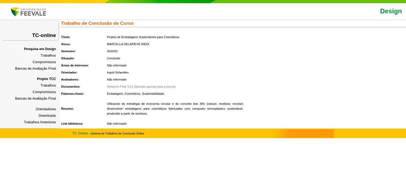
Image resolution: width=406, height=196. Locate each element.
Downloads (47, 116)
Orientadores (46, 109)
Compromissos (44, 62)
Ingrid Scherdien (118, 72)
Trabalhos (48, 55)
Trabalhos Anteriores (40, 122)
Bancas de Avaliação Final (35, 68)
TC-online (44, 35)
